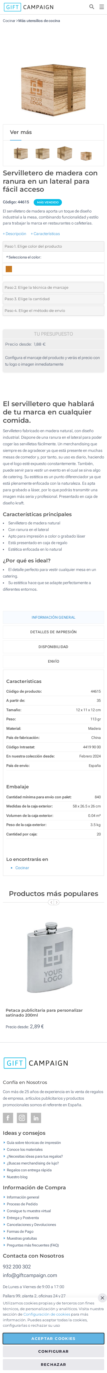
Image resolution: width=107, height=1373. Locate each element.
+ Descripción (14, 233)
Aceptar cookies (53, 1338)
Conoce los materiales (25, 1149)
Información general (23, 1197)
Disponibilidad (53, 647)
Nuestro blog (17, 1177)
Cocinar (9, 21)
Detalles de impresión (53, 632)
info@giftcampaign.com (30, 1275)
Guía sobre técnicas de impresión (34, 1143)
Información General (54, 617)
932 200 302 (17, 1267)
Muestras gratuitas (22, 1238)
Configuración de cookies (46, 1314)
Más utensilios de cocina (39, 21)
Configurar (53, 1351)
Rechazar (53, 1364)
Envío (53, 661)
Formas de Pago (20, 1231)
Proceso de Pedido (22, 1204)
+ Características (45, 233)
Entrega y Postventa (23, 1218)
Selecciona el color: (23, 257)
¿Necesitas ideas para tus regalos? (35, 1156)
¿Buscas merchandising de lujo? (33, 1163)
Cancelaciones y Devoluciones (31, 1224)
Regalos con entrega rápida (29, 1170)
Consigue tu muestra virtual (29, 1211)
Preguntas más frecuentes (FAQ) (33, 1245)
